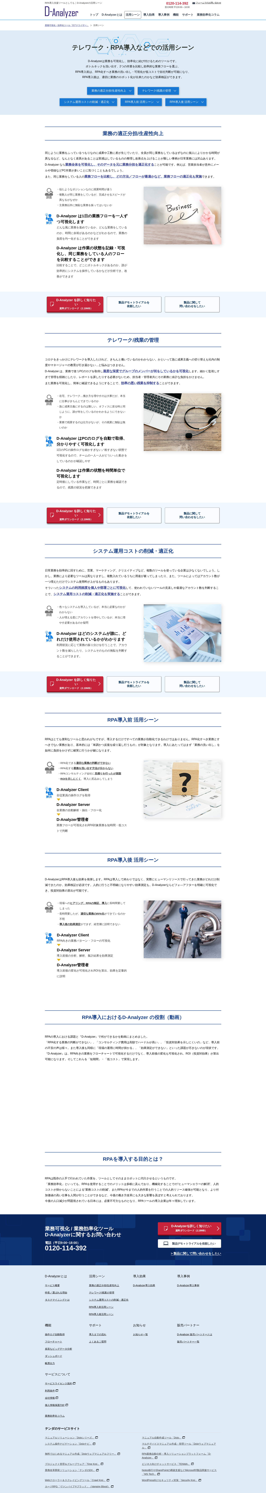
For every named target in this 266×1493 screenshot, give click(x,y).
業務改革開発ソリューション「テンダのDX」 (70, 1457)
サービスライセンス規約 (58, 1370)
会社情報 (50, 1385)
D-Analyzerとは (112, 14)
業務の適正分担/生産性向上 (108, 90)
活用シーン (133, 14)
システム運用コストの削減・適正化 (86, 101)
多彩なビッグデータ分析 (58, 1336)
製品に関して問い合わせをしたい (187, 302)
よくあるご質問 (97, 1329)
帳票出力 (50, 1350)
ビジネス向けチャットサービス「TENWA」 (166, 1451)
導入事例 (163, 14)
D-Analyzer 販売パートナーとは (194, 1321)
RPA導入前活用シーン (101, 1294)
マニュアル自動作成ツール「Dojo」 (162, 1425)
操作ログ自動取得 (55, 1321)
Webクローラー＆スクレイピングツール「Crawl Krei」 (75, 1467)
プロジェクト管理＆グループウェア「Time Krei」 (72, 1451)
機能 (176, 14)
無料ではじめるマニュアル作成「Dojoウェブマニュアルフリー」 (81, 1441)
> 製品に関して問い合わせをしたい (196, 1241)
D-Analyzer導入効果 (144, 1272)
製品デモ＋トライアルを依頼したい (140, 302)
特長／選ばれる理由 (56, 1280)
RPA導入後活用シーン (101, 1301)
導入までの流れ (97, 1321)
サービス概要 (52, 1272)
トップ (94, 14)
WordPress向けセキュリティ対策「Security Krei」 (170, 1467)
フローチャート (53, 1329)
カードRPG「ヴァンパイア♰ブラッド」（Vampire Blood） (77, 1473)
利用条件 (50, 1378)
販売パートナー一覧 (188, 1329)
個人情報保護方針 (55, 1392)
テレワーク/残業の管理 (156, 90)
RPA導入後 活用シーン (184, 101)
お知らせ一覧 (140, 1321)
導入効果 (149, 14)
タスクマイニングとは (57, 1287)
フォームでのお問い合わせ (208, 3)
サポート (187, 14)
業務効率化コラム (208, 14)
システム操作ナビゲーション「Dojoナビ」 (68, 1431)
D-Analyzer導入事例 (188, 1272)
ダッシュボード (53, 1343)
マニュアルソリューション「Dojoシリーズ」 (69, 1425)
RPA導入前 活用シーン (139, 101)
